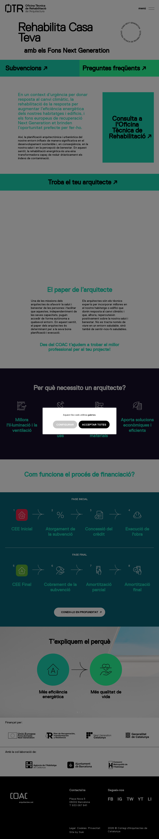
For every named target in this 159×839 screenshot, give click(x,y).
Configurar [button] (65, 424)
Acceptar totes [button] (94, 424)
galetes (92, 415)
